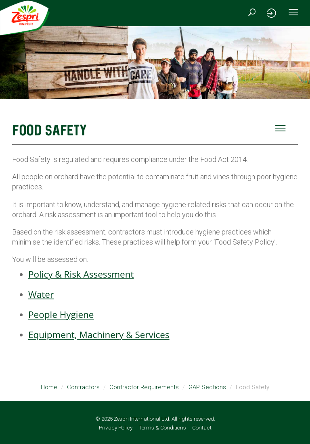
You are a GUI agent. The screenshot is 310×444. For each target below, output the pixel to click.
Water (41, 294)
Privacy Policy (115, 427)
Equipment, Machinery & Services (99, 334)
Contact (202, 427)
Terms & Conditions (162, 427)
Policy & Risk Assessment (81, 274)
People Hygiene (61, 314)
